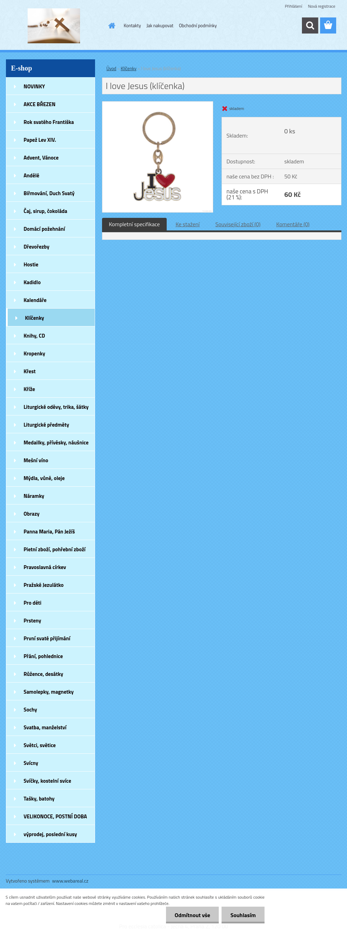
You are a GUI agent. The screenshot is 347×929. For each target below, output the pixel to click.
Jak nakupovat (159, 25)
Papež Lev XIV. (40, 140)
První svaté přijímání (47, 638)
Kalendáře (35, 300)
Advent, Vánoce (41, 158)
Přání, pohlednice (43, 656)
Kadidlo (32, 282)
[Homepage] (110, 25)
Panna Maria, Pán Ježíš (49, 532)
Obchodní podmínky (198, 25)
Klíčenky (34, 318)
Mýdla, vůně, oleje (44, 478)
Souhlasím (243, 915)
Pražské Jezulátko (44, 585)
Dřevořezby (37, 247)
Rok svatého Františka (49, 122)
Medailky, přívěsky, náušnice (56, 442)
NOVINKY (34, 86)
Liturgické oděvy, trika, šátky (56, 407)
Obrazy (32, 514)
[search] (310, 25)
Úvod (111, 68)
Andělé (31, 175)
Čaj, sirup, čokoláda (45, 211)
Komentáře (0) (293, 224)
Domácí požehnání (44, 229)
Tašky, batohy (39, 799)
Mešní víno (36, 460)
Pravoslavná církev (45, 567)
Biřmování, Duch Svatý (49, 193)
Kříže (29, 389)
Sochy (30, 710)
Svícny (31, 763)
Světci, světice (40, 745)
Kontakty (132, 25)
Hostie (31, 264)
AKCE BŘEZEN (40, 104)
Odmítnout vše (192, 915)
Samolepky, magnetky (49, 692)
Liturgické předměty (46, 425)
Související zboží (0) (237, 224)
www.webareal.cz (70, 880)
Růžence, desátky (43, 674)
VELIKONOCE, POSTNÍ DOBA (55, 816)
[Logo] (54, 25)
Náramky (34, 496)
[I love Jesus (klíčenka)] (157, 104)
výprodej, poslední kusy (50, 834)
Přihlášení (293, 6)
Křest (30, 371)
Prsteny (32, 621)
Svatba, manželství (45, 727)
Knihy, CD (34, 336)
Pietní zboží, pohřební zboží (55, 549)
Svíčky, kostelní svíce (47, 781)
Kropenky (34, 353)
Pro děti (33, 603)
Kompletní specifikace (134, 224)
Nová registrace (321, 6)
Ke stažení (187, 224)
